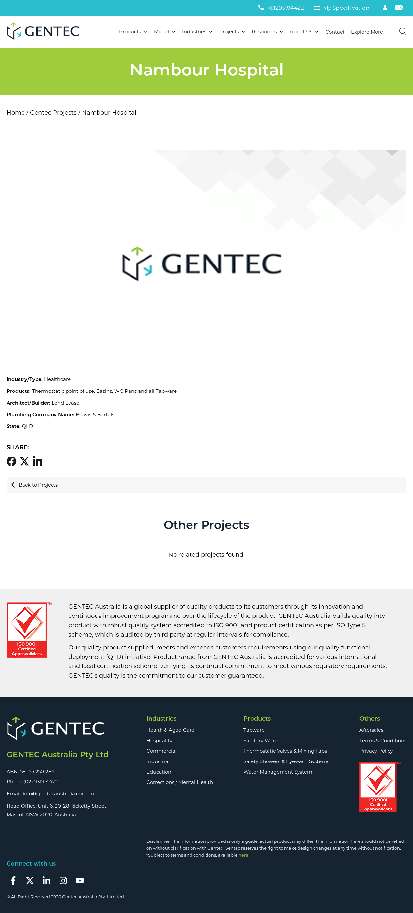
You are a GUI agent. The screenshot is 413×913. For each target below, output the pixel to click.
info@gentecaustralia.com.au (58, 794)
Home (16, 112)
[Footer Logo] (58, 729)
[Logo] (46, 31)
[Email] (399, 8)
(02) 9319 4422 (40, 781)
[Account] (386, 8)
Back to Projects (34, 485)
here (243, 854)
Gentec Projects (53, 112)
